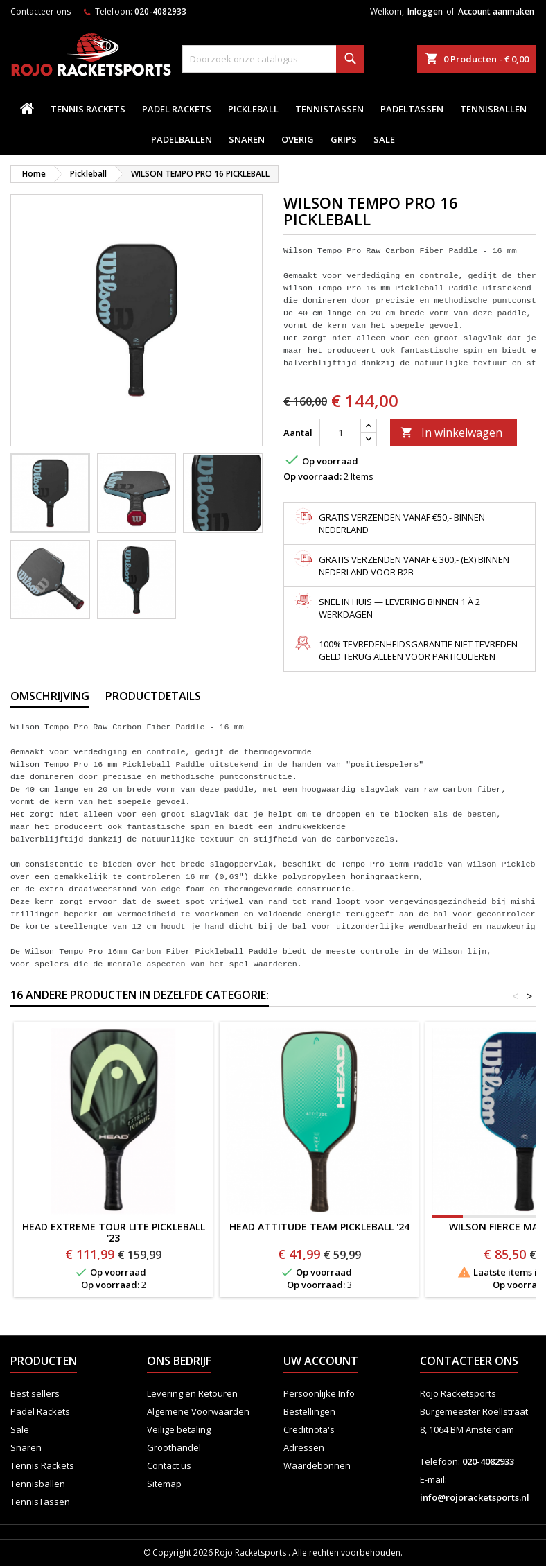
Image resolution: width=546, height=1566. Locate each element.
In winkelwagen (451, 432)
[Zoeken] (273, 59)
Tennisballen (493, 109)
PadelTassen (411, 109)
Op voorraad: (312, 476)
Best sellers (35, 1393)
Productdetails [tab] (153, 696)
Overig (297, 139)
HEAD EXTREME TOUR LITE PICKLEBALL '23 (113, 1232)
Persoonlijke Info (319, 1393)
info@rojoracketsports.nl (474, 1497)
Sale (384, 139)
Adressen (303, 1447)
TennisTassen (329, 109)
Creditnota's (309, 1429)
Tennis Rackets (88, 109)
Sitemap (164, 1483)
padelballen (181, 139)
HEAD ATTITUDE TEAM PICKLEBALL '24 (319, 1226)
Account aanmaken (496, 11)
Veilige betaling (179, 1429)
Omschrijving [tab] (49, 696)
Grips (344, 139)
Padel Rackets (176, 109)
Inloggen (425, 11)
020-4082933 (160, 11)
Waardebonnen (317, 1465)
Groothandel (174, 1447)
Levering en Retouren (192, 1393)
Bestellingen (309, 1411)
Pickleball (253, 109)
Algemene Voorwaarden (198, 1411)
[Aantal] (340, 432)
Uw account (320, 1360)
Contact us (169, 1465)
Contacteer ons (40, 11)
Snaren (247, 139)
